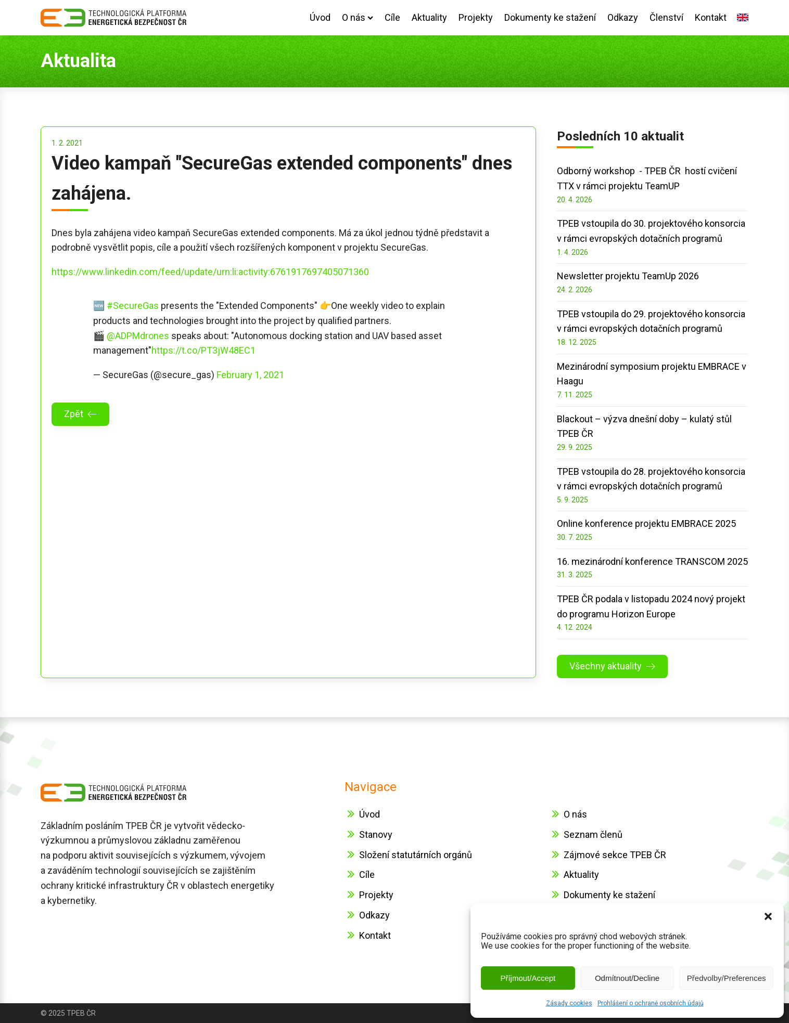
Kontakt (711, 17)
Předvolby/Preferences (726, 978)
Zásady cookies (569, 1003)
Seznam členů (593, 834)
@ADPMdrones (138, 335)
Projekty (476, 17)
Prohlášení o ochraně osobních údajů (650, 1003)
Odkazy (622, 17)
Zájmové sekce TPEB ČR (615, 854)
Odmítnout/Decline (627, 978)
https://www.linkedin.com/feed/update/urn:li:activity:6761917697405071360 (210, 271)
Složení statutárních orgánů (415, 854)
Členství (666, 17)
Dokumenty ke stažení (550, 17)
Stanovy (375, 834)
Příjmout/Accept (527, 978)
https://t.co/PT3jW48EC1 (203, 350)
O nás (357, 17)
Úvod (320, 17)
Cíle (392, 17)
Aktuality (429, 17)
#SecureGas (133, 305)
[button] (768, 916)
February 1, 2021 (250, 374)
